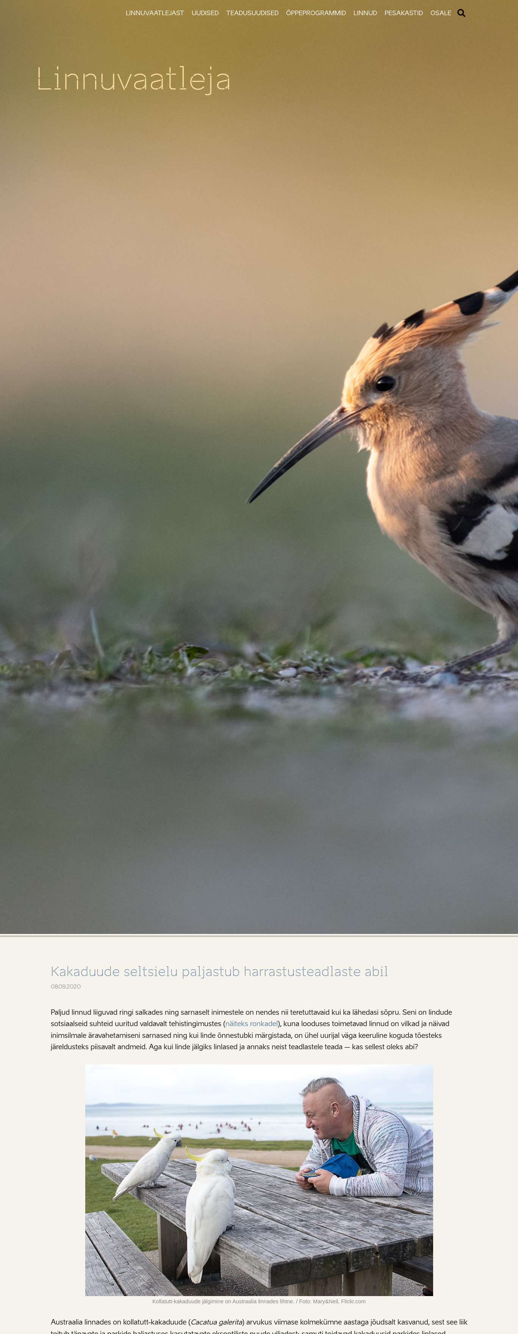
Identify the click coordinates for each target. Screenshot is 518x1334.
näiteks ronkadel (251, 1024)
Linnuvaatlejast (155, 13)
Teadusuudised (252, 13)
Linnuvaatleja (134, 79)
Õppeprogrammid (316, 13)
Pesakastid (404, 13)
